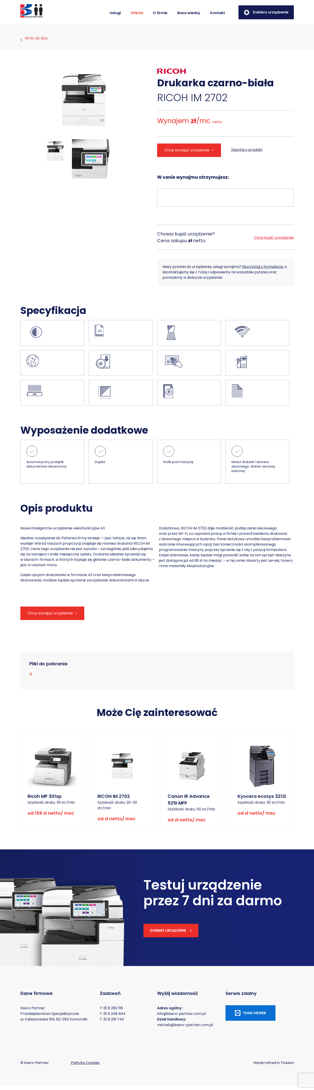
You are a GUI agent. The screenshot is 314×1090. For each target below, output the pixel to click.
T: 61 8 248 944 (113, 1018)
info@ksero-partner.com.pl (181, 1018)
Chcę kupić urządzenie (274, 242)
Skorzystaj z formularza (262, 271)
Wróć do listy (34, 39)
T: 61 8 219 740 (112, 1023)
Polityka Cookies (85, 1067)
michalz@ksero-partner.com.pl (185, 1029)
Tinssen (287, 1067)
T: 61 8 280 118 (111, 1012)
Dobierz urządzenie (266, 12)
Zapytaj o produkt (248, 154)
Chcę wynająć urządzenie (187, 154)
